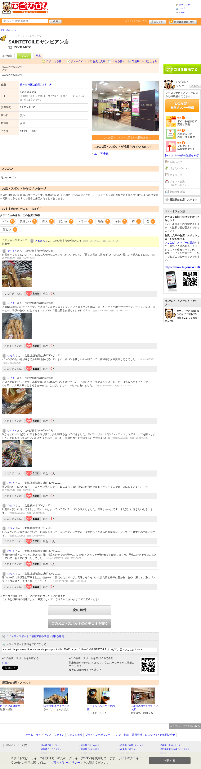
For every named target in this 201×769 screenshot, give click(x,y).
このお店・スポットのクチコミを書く (79, 623)
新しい (10, 229)
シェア (6, 662)
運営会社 (137, 734)
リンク (117, 734)
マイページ (176, 175)
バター (86, 221)
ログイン (157, 21)
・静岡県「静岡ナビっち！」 (132, 745)
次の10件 (79, 610)
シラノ (11, 528)
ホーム (182, 12)
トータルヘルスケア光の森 (101, 707)
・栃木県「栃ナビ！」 (49, 745)
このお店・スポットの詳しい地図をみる (125, 137)
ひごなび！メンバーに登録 (180, 242)
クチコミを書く (55, 61)
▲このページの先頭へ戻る (185, 726)
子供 (121, 221)
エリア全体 (101, 153)
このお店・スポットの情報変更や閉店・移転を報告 (35, 636)
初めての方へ (185, 4)
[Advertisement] (112, 8)
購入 (48, 221)
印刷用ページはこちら (144, 61)
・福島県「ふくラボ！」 (50, 749)
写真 (38, 55)
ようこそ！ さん (136, 21)
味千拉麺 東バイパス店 (56, 705)
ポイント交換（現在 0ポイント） (181, 183)
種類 (104, 221)
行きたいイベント (180, 168)
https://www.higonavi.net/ (182, 267)
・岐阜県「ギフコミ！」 (129, 749)
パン (9, 221)
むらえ (11, 355)
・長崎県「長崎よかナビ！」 (171, 745)
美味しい (28, 221)
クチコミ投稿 (74, 734)
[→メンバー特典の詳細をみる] (182, 155)
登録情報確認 (177, 191)
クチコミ (24, 55)
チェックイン (78, 61)
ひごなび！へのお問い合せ (160, 734)
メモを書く (118, 61)
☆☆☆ (11, 505)
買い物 (66, 221)
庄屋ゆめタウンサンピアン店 (144, 707)
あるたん (40, 240)
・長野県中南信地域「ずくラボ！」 (175, 749)
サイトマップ (43, 734)
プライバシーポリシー (98, 734)
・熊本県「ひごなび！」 (90, 745)
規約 (126, 734)
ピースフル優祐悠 (10, 705)
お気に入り (99, 61)
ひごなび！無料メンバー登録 (182, 105)
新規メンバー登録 (183, 21)
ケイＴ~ (11, 250)
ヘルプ (182, 8)
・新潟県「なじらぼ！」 (90, 749)
